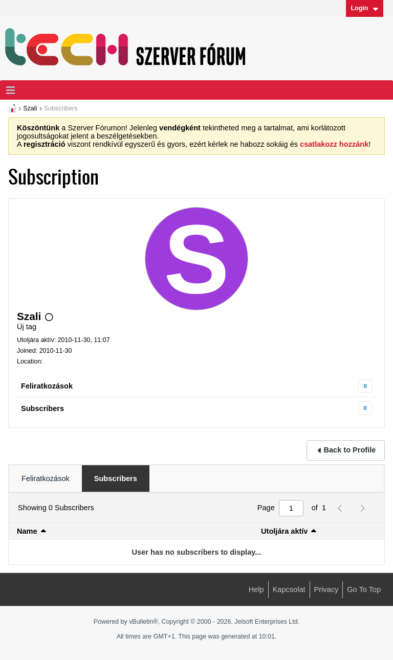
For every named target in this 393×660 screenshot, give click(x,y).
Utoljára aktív (284, 531)
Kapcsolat (289, 589)
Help (256, 589)
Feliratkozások (47, 386)
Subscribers (42, 408)
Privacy (326, 589)
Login (364, 8)
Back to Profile (350, 450)
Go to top (364, 589)
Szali (30, 108)
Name (27, 531)
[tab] (45, 478)
